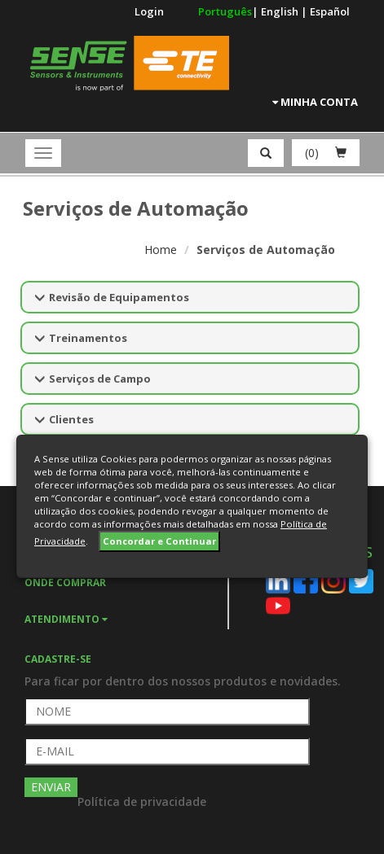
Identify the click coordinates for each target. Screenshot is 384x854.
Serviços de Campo (100, 378)
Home (160, 249)
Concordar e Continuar (159, 541)
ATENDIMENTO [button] (66, 619)
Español (330, 11)
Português (225, 11)
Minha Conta (315, 101)
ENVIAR (51, 787)
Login (149, 11)
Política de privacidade (141, 801)
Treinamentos (88, 338)
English (281, 11)
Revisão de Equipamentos (119, 297)
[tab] (125, 617)
